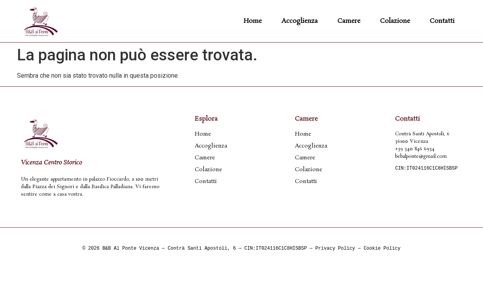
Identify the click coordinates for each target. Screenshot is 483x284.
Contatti (442, 21)
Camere (349, 21)
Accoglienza (300, 21)
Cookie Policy (382, 248)
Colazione (395, 21)
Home (253, 21)
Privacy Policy (335, 248)
